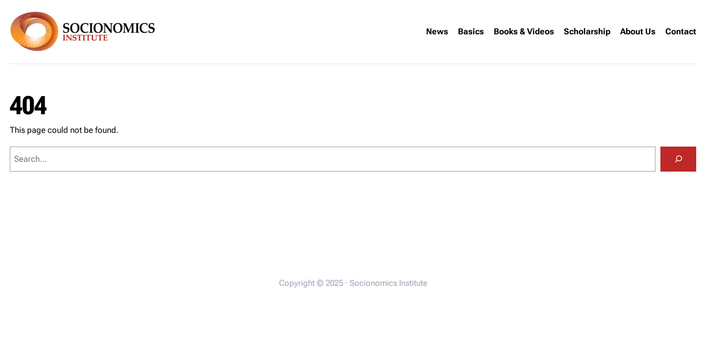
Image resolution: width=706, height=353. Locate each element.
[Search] (678, 159)
